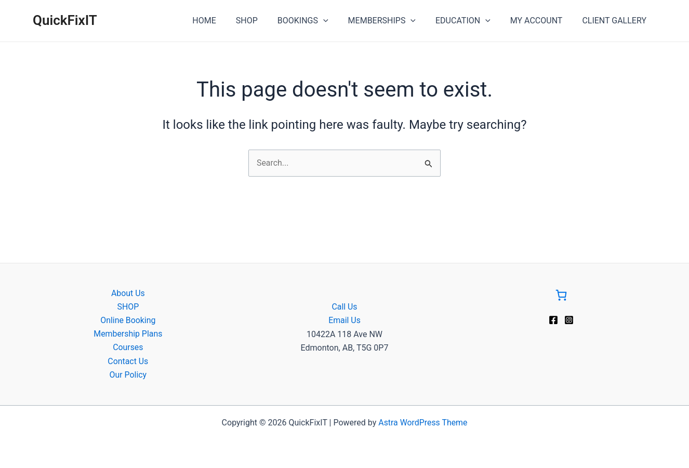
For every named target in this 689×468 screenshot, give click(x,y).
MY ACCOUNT (541, 20)
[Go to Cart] (561, 296)
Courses (128, 347)
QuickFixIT (65, 20)
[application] (337, 21)
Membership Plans (128, 334)
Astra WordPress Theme (423, 422)
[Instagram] (569, 319)
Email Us (344, 320)
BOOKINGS (317, 21)
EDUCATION (470, 21)
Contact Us (128, 361)
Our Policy (128, 375)
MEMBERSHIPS (393, 21)
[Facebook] (553, 319)
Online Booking (128, 320)
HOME (224, 20)
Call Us (344, 306)
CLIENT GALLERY (616, 20)
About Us (128, 293)
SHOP (264, 20)
